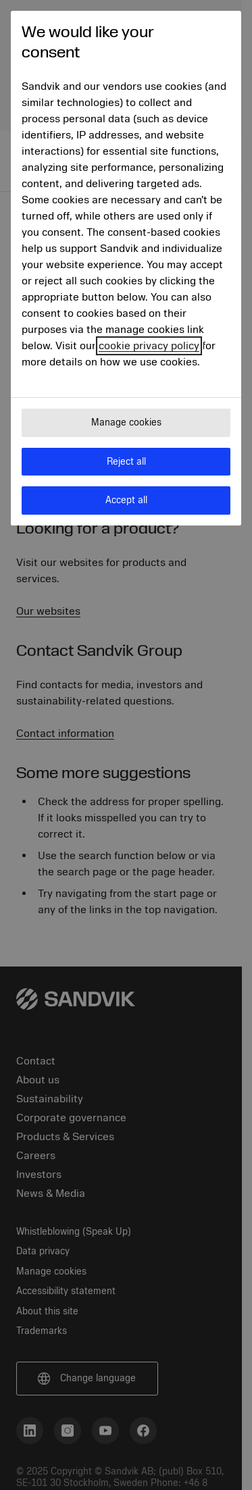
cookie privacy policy (149, 346)
